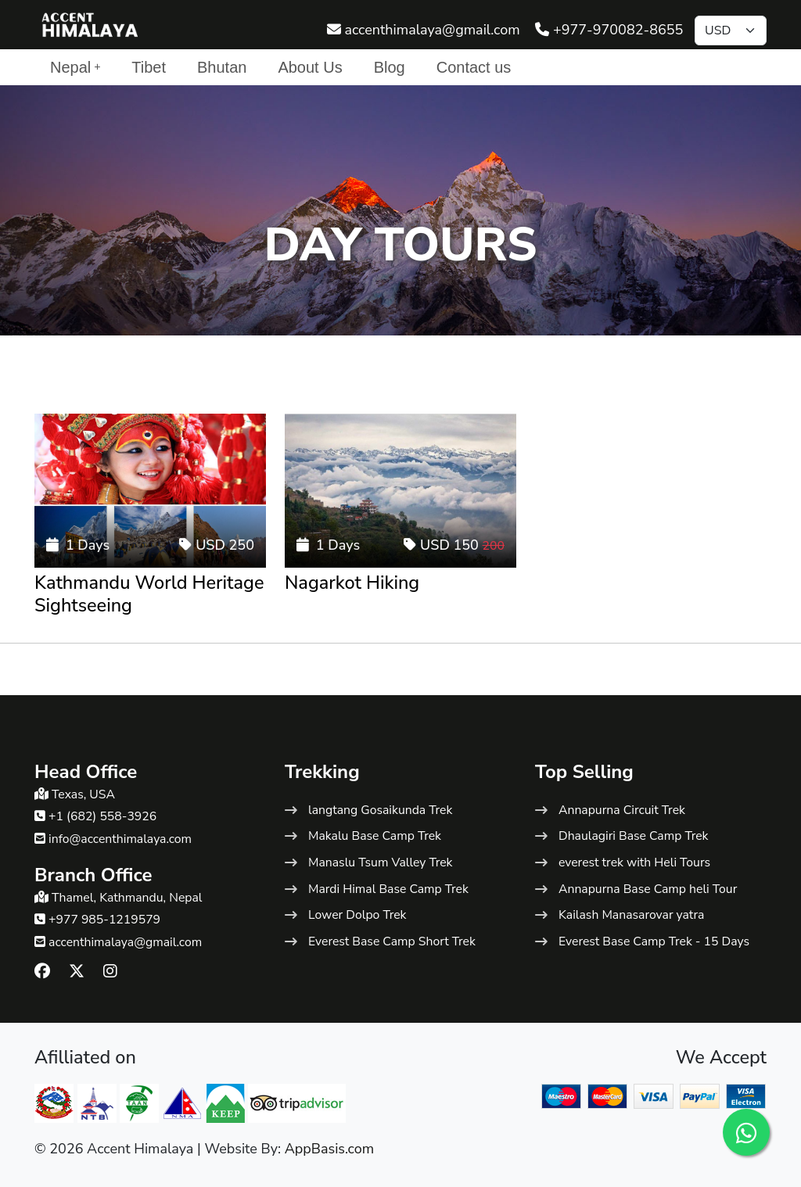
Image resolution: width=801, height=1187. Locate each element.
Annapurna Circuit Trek (622, 810)
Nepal (75, 67)
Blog (389, 67)
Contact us (474, 67)
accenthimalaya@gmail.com (423, 29)
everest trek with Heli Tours (634, 862)
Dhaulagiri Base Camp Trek (634, 836)
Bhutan (221, 67)
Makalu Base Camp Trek (374, 836)
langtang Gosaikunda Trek (380, 810)
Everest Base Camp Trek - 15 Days (654, 941)
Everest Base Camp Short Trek (392, 941)
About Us (310, 67)
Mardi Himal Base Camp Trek (388, 889)
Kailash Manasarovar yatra (631, 914)
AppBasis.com (330, 1148)
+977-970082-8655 (609, 29)
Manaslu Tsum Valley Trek (380, 862)
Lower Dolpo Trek (357, 914)
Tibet (148, 67)
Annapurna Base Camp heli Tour (648, 889)
